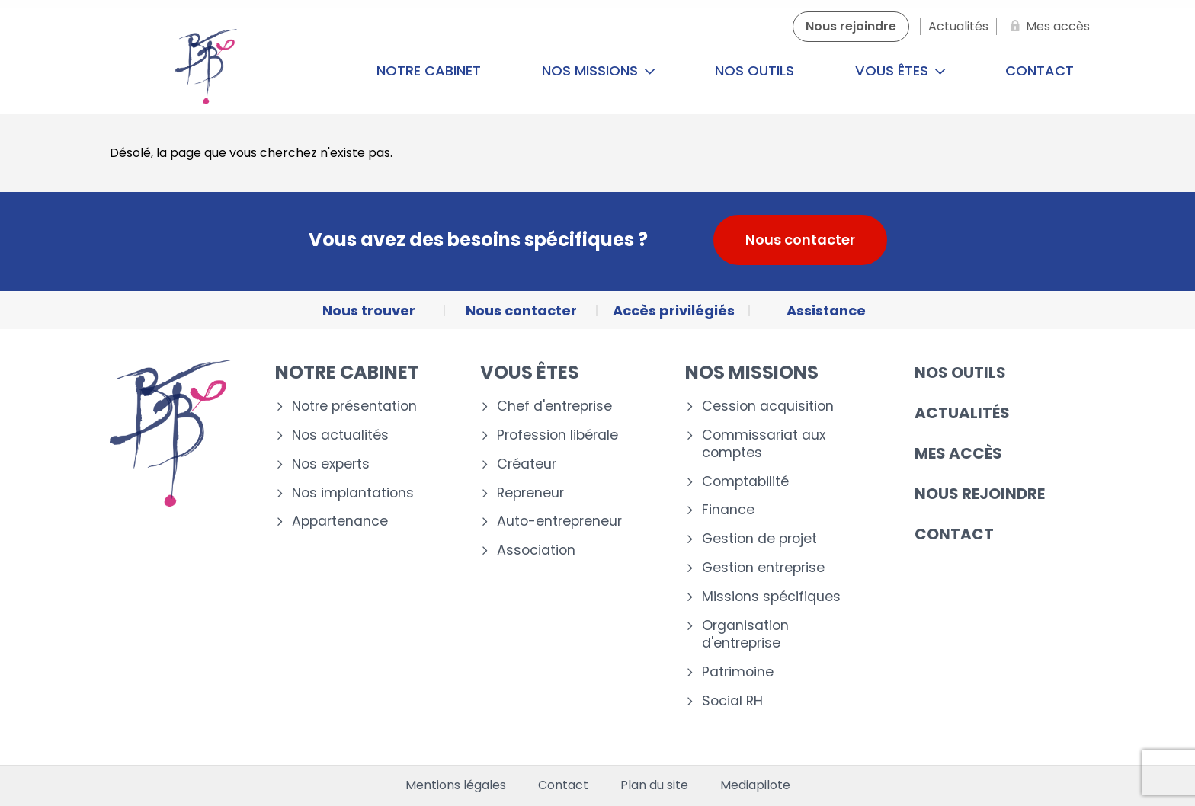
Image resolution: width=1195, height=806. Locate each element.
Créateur (526, 464)
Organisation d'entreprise (745, 634)
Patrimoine (738, 672)
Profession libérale (557, 435)
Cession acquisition (768, 406)
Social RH (732, 701)
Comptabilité (745, 482)
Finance (728, 510)
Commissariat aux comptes (763, 444)
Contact (1039, 70)
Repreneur (530, 493)
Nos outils (754, 70)
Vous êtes (900, 70)
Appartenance (340, 521)
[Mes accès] (1047, 27)
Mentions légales (455, 785)
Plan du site (654, 785)
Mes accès (958, 453)
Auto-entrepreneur (559, 521)
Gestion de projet (759, 539)
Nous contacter (800, 239)
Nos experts (331, 464)
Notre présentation (354, 406)
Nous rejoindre (980, 493)
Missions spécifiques (771, 597)
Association (536, 550)
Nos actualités (340, 435)
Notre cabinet (428, 70)
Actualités (962, 413)
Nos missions (598, 70)
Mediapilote (755, 785)
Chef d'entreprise (554, 406)
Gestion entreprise (763, 568)
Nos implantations (353, 493)
